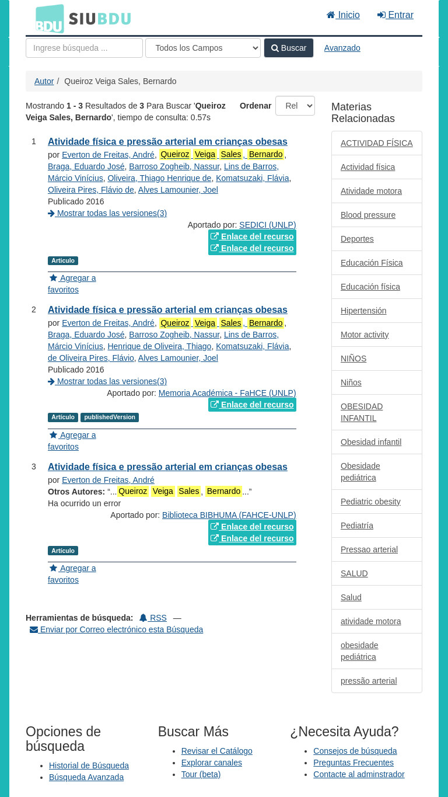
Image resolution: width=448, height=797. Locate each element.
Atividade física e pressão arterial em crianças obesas (168, 142)
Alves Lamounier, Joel (178, 189)
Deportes (357, 238)
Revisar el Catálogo (217, 751)
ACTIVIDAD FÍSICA (377, 143)
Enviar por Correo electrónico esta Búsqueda (116, 629)
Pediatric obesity (371, 501)
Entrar (395, 15)
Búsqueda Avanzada (86, 777)
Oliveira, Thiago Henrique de (159, 178)
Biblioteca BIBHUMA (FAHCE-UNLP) (229, 515)
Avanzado (342, 48)
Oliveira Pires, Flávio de (91, 189)
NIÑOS (353, 358)
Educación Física (372, 262)
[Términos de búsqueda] (84, 48)
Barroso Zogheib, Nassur (174, 166)
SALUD (354, 573)
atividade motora (371, 621)
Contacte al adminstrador (358, 774)
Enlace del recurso (252, 236)
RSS (153, 617)
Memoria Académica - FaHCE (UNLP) (227, 393)
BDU (47, 18)
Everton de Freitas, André (108, 154)
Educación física (370, 286)
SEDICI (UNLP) (267, 224)
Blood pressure (368, 215)
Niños (351, 382)
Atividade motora (371, 191)
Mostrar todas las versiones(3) (107, 213)
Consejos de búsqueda (355, 751)
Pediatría (357, 525)
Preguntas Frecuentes (353, 762)
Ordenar (255, 105)
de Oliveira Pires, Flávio (91, 358)
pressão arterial (369, 680)
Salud (351, 597)
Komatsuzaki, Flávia (252, 178)
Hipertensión (364, 310)
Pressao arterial (369, 549)
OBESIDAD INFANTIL (362, 412)
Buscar (288, 48)
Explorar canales (211, 762)
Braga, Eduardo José (86, 166)
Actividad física (368, 167)
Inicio (343, 15)
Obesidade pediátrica (360, 471)
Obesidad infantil (371, 442)
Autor (44, 81)
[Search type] (203, 48)
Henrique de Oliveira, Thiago (159, 346)
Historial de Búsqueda (89, 765)
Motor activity (364, 334)
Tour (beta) (201, 774)
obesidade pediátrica (360, 651)
